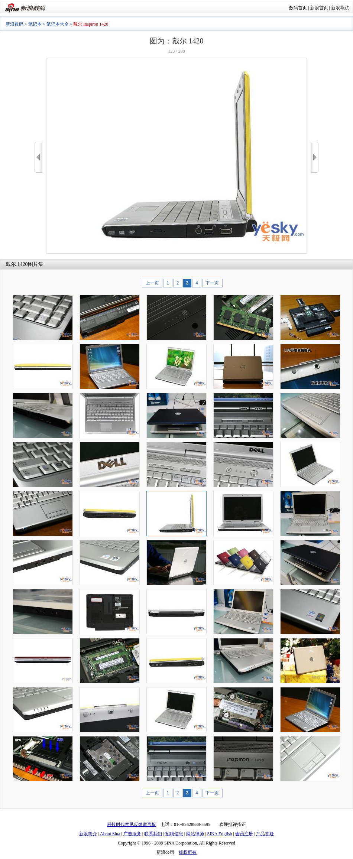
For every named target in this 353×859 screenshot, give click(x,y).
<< (38, 157)
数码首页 (298, 7)
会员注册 (244, 833)
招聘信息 (174, 833)
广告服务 (132, 833)
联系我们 (153, 833)
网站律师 (195, 833)
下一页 (212, 283)
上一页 (152, 283)
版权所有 (188, 852)
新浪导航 (340, 7)
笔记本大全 (57, 24)
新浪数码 (14, 24)
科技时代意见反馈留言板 (131, 824)
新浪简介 (88, 833)
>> (314, 157)
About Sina (110, 833)
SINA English (219, 833)
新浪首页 (319, 7)
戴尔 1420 (17, 264)
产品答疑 (265, 833)
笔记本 (35, 24)
